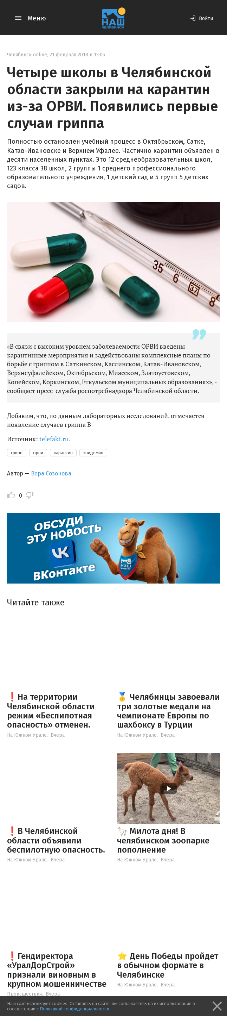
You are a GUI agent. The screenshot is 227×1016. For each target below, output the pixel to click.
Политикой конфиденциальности (74, 1008)
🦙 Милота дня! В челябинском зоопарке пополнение (163, 840)
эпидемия (93, 452)
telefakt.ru (54, 439)
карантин (63, 452)
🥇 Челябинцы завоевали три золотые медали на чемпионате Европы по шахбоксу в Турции (168, 711)
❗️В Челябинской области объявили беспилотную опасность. (56, 840)
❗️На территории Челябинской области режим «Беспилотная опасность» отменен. (51, 711)
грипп (16, 452)
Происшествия (24, 994)
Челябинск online (27, 55)
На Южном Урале (27, 735)
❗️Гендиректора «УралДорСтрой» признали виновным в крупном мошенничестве (56, 970)
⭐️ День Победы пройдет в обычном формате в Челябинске (167, 965)
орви (38, 452)
